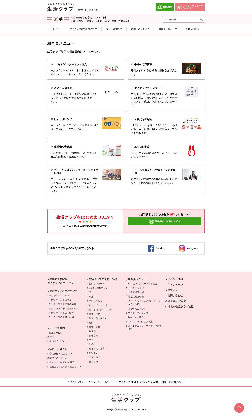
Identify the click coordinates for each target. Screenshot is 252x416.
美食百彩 (94, 361)
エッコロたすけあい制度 (140, 321)
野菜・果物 (95, 313)
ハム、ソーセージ (98, 305)
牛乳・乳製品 (96, 300)
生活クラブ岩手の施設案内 (62, 304)
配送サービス (56, 332)
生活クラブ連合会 (89, 10)
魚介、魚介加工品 (98, 318)
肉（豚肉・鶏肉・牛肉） (102, 309)
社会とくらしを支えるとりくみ (66, 366)
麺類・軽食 (95, 326)
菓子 (92, 339)
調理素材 (94, 335)
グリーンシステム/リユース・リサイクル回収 (146, 303)
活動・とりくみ (58, 349)
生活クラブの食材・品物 (61, 317)
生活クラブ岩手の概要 (60, 300)
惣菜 (92, 322)
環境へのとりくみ (59, 357)
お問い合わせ (175, 295)
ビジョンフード (97, 283)
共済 (53, 336)
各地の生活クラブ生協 (181, 306)
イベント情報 (175, 279)
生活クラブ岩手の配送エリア (63, 308)
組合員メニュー (137, 279)
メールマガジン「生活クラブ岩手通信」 (145, 328)
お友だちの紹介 (136, 317)
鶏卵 (92, 296)
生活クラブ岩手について (63, 291)
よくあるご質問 (177, 301)
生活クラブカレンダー (139, 313)
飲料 (92, 344)
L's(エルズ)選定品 (98, 287)
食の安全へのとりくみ (62, 353)
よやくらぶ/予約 (137, 308)
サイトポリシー (78, 382)
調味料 (93, 331)
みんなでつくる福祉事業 (63, 362)
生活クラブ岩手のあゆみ (61, 313)
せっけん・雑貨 (97, 348)
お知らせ (172, 290)
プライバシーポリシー (102, 382)
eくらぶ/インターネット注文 (143, 283)
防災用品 (94, 352)
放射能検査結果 (137, 292)
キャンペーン (175, 284)
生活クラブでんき (59, 341)
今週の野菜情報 (137, 296)
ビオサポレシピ (137, 287)
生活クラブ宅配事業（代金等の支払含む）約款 (142, 382)
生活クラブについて (60, 295)
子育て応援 (95, 357)
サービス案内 (57, 328)
